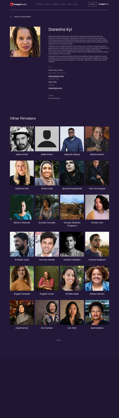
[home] (18, 4)
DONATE (93, 4)
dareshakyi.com (55, 88)
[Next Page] (59, 340)
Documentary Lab (56, 76)
